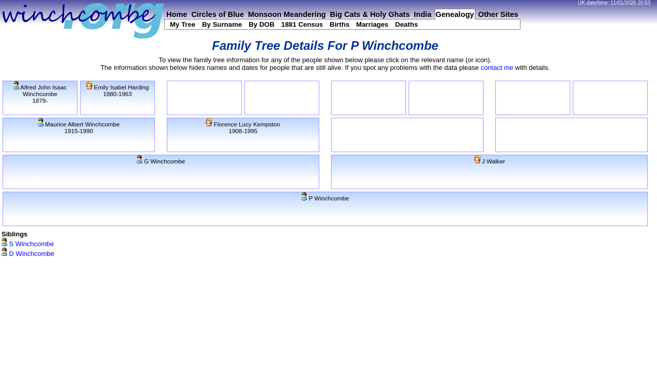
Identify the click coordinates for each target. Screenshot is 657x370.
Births (340, 24)
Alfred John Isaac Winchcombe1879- (40, 94)
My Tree (183, 24)
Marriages (372, 24)
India (422, 14)
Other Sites (498, 14)
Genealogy (455, 14)
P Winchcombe (325, 198)
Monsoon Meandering (286, 14)
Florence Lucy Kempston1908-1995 (243, 127)
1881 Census (302, 24)
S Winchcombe (28, 244)
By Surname (222, 24)
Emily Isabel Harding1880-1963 (117, 90)
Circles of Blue (217, 14)
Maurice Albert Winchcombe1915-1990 (79, 127)
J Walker (489, 161)
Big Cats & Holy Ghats (370, 14)
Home (176, 14)
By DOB (261, 24)
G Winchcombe (161, 161)
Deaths (406, 24)
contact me (496, 67)
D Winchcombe (28, 253)
